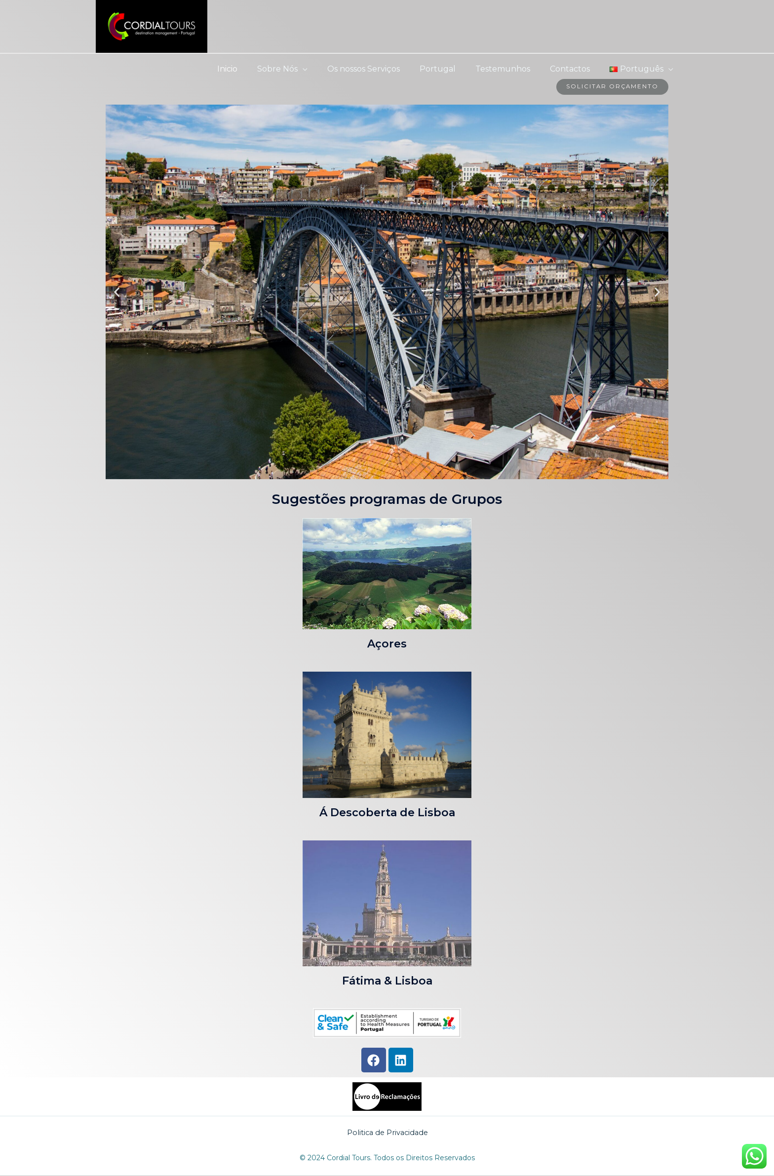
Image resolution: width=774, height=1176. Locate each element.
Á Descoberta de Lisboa (387, 813)
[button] (117, 292)
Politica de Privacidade (388, 1133)
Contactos (576, 69)
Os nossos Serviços (381, 69)
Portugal (451, 69)
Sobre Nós (299, 69)
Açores (387, 643)
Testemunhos (512, 69)
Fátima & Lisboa (387, 980)
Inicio (253, 69)
